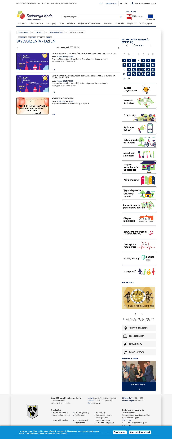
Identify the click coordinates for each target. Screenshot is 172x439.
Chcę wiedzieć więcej (140, 432)
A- (126, 3)
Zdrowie (108, 23)
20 (148, 69)
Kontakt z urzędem (138, 328)
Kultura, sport (146, 23)
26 (143, 74)
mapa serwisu (131, 11)
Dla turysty (51, 23)
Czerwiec (139, 45)
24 (134, 74)
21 (153, 69)
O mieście (119, 23)
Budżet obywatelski (60, 413)
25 (138, 74)
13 (148, 65)
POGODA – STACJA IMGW (51, 3)
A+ (121, 3)
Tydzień (32, 37)
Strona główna (23, 32)
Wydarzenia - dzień (56, 32)
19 (143, 69)
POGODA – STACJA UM (69, 3)
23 (129, 74)
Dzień (41, 37)
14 (153, 65)
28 (153, 74)
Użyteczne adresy (103, 420)
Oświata (71, 23)
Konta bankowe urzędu (61, 415)
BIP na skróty (135, 344)
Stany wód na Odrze (60, 420)
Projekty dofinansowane (89, 23)
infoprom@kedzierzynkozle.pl (104, 398)
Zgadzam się (120, 432)
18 (138, 69)
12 (143, 65)
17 (134, 69)
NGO (61, 23)
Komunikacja (101, 413)
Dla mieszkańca (136, 336)
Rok (48, 37)
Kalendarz (39, 32)
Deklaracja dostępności (105, 423)
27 (148, 74)
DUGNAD (22, 23)
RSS (101, 3)
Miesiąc (22, 37)
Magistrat (131, 23)
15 (139, 320)
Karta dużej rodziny (82, 413)
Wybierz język (111, 3)
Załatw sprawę (136, 352)
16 (129, 69)
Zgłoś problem (80, 415)
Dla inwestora (36, 23)
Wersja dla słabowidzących (145, 3)
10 (134, 65)
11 (138, 65)
